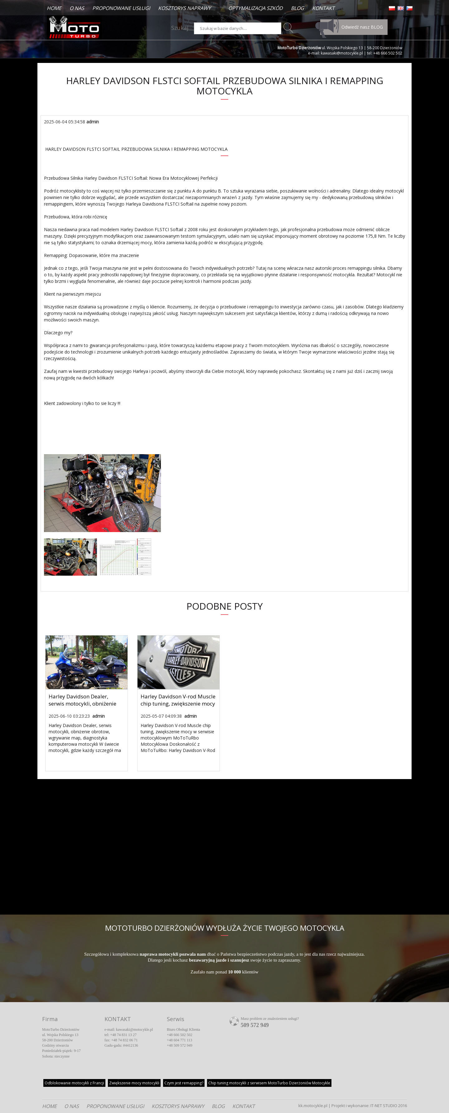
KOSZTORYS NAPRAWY (184, 8)
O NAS (77, 8)
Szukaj (179, 27)
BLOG (297, 8)
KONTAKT (323, 8)
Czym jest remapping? (183, 1083)
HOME (54, 8)
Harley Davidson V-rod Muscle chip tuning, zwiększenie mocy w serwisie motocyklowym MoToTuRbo (178, 707)
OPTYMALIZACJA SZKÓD (255, 8)
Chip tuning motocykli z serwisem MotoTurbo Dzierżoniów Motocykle (269, 1083)
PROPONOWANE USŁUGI (121, 8)
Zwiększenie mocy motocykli (134, 1083)
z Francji (74, 1083)
